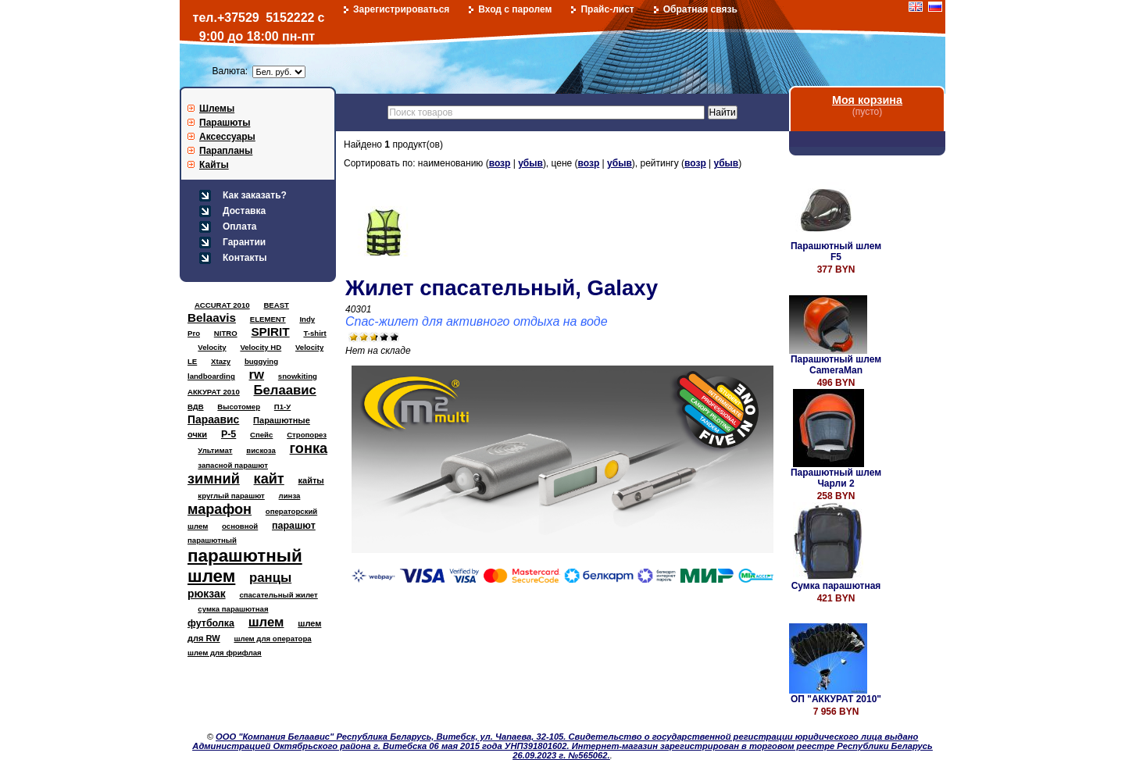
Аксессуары (227, 136)
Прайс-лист (607, 9)
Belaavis (212, 317)
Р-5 (228, 434)
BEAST (276, 305)
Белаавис (285, 390)
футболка (211, 623)
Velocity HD (260, 347)
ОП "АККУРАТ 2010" (836, 699)
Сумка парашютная (836, 585)
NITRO (226, 333)
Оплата (239, 226)
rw (257, 374)
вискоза (261, 450)
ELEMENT (268, 319)
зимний (214, 479)
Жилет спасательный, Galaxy (501, 288)
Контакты (245, 257)
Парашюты (224, 122)
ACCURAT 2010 (222, 305)
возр (500, 163)
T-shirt (314, 333)
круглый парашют (231, 495)
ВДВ (196, 406)
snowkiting (297, 376)
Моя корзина (867, 100)
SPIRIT (270, 331)
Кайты (214, 164)
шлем (266, 622)
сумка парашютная (233, 609)
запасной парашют (233, 465)
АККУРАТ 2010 (214, 391)
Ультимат (215, 450)
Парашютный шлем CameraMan (836, 365)
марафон (220, 509)
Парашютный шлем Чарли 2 (836, 478)
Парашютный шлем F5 (836, 251)
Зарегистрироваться (401, 9)
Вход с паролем (515, 9)
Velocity (212, 347)
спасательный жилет (278, 595)
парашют (294, 525)
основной (240, 526)
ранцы (270, 577)
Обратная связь (700, 9)
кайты (311, 480)
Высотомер (238, 406)
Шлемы (216, 108)
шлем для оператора (272, 638)
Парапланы (225, 150)
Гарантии (244, 242)
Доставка (244, 210)
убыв (530, 163)
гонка (308, 448)
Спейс (261, 434)
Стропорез (307, 434)
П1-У (282, 406)
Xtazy (220, 361)
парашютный (212, 540)
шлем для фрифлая (225, 652)
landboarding (211, 376)
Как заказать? (255, 195)
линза (290, 495)
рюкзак (207, 593)
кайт (269, 479)
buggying (261, 361)
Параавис (213, 419)
